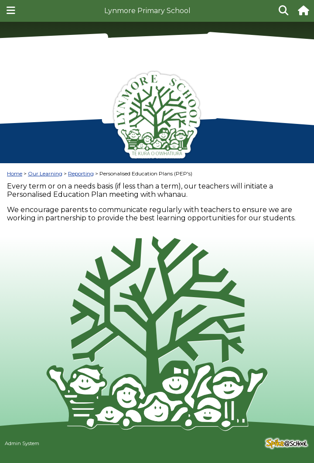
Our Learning (45, 173)
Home (14, 173)
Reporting (81, 173)
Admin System (22, 443)
